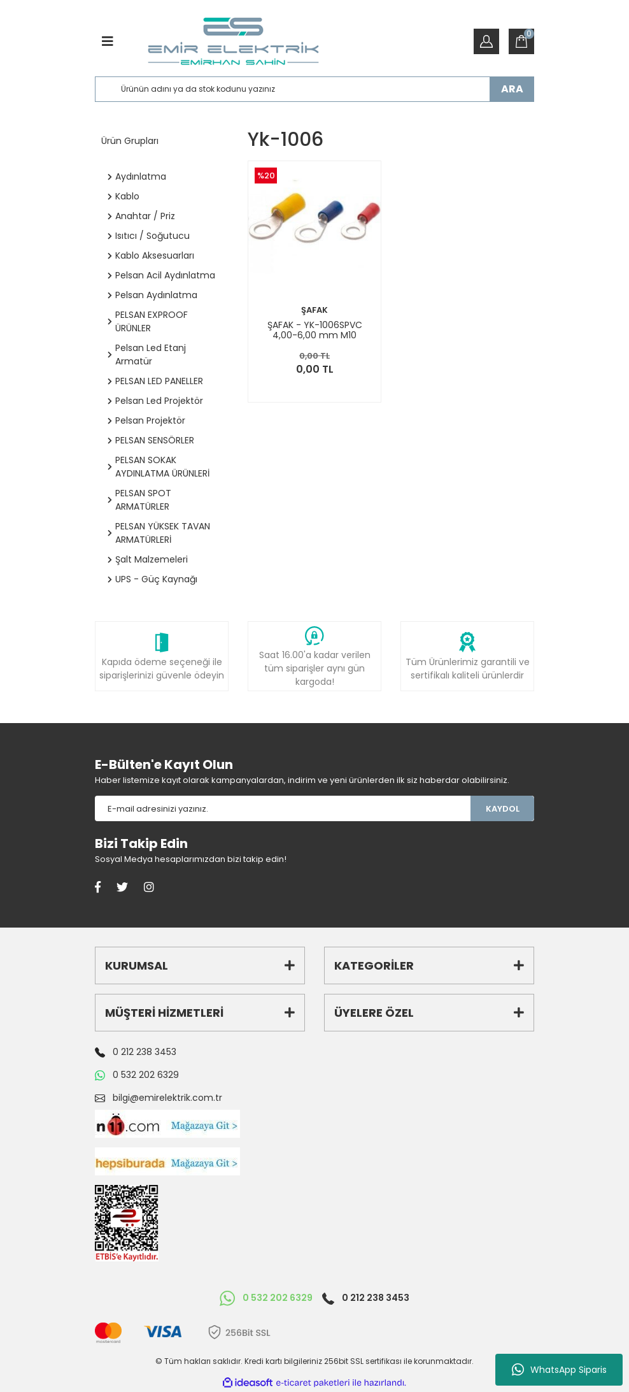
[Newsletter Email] (282, 808)
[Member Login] (486, 41)
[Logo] (233, 41)
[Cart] (521, 41)
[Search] (314, 89)
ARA (512, 89)
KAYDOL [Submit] (502, 809)
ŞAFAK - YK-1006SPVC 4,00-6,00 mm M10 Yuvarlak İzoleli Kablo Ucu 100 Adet (315, 330)
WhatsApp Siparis (559, 1370)
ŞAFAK (314, 310)
